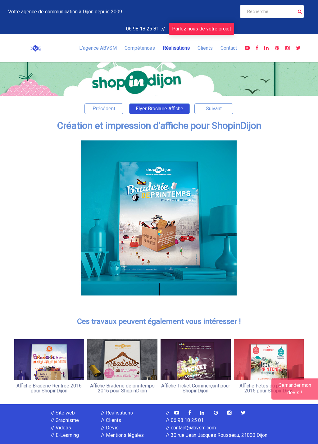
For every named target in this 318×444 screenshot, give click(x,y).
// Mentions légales (122, 435)
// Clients (111, 420)
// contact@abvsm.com (191, 428)
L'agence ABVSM (98, 48)
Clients (205, 48)
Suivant (214, 109)
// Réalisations (117, 413)
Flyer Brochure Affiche (159, 109)
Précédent (104, 109)
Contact (228, 48)
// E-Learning (65, 435)
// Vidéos (61, 428)
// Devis (110, 428)
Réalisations (176, 48)
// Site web (63, 413)
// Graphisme (65, 420)
